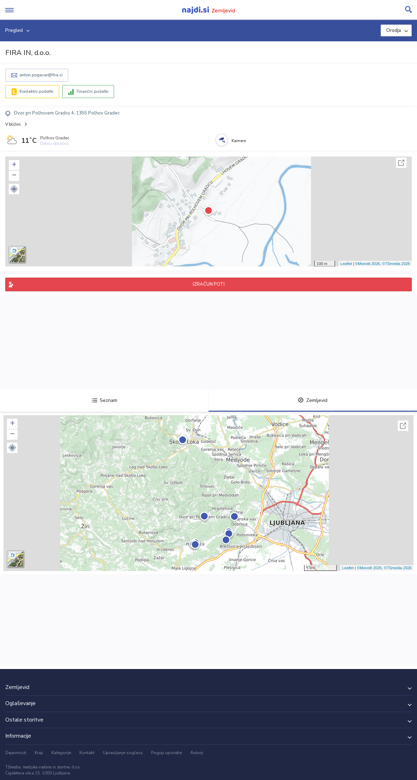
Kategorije (61, 752)
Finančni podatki (92, 91)
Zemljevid (312, 400)
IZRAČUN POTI (209, 284)
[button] (14, 189)
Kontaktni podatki (37, 91)
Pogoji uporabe (166, 752)
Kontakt (86, 752)
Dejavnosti (15, 752)
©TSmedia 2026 (396, 264)
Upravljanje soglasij (123, 752)
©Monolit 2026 (367, 264)
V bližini (13, 124)
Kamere (239, 141)
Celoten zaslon (401, 163)
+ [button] (14, 165)
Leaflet (346, 264)
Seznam (104, 400)
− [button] (14, 175)
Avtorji (196, 752)
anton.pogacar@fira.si (41, 75)
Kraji (39, 752)
